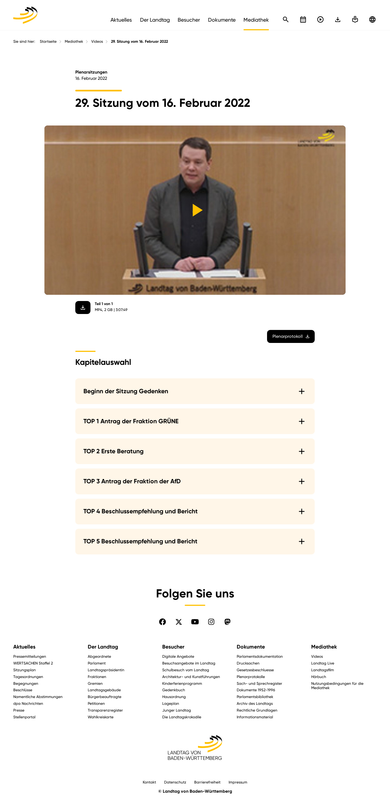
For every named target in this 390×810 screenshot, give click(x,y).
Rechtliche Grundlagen (257, 710)
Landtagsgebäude (104, 689)
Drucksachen (248, 663)
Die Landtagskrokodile (181, 717)
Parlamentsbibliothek (255, 696)
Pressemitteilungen (29, 656)
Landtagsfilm (322, 669)
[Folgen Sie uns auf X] (179, 622)
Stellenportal (24, 717)
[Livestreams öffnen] (320, 19)
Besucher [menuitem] (189, 19)
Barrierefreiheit (207, 782)
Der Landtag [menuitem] (155, 19)
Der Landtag (103, 647)
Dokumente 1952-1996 (256, 689)
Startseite (48, 41)
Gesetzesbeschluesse (255, 669)
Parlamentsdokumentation (260, 656)
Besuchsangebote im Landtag (188, 663)
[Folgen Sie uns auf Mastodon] (227, 622)
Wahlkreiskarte (100, 717)
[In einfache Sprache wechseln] (337, 19)
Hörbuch (318, 676)
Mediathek (74, 41)
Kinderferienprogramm (182, 683)
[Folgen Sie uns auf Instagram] (211, 622)
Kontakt (149, 782)
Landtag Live (322, 663)
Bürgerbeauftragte (104, 696)
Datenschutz (175, 782)
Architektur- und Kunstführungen (191, 676)
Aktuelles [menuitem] (121, 19)
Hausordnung (174, 696)
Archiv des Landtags (255, 703)
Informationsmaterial (255, 717)
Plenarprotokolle (251, 676)
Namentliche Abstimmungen (38, 696)
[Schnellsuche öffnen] (285, 19)
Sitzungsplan (24, 669)
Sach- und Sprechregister (259, 683)
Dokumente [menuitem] (222, 19)
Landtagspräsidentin (106, 669)
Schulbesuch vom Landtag (185, 669)
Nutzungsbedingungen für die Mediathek (337, 685)
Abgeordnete (99, 656)
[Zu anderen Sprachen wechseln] (372, 19)
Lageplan (170, 703)
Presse (18, 710)
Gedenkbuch (173, 689)
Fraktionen (97, 676)
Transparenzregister (105, 710)
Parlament (97, 663)
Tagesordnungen (28, 676)
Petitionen (96, 703)
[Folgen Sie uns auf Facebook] (162, 622)
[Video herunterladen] (82, 307)
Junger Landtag (176, 710)
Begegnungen (25, 683)
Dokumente (251, 647)
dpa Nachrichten (28, 703)
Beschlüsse (22, 689)
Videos (97, 41)
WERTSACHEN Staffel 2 (33, 663)
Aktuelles (24, 647)
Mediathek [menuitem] (256, 19)
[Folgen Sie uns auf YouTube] (195, 622)
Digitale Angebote (178, 656)
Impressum (238, 782)
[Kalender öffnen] (303, 19)
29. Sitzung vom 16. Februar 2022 (139, 41)
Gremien (95, 683)
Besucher (173, 647)
